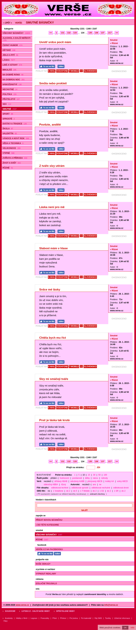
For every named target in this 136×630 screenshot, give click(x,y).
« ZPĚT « (7, 23)
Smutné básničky (40, 22)
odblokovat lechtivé (59, 488)
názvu (95, 478)
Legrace (34, 618)
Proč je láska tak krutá (54, 420)
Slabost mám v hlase (53, 248)
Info (132, 627)
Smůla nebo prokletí (53, 83)
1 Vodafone (58, 491)
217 (110, 33)
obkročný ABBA (51, 484)
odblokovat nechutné (100, 488)
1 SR (116, 491)
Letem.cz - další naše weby (35, 611)
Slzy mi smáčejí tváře (53, 379)
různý (63, 484)
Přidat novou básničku (49, 520)
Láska (9, 60)
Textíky (108, 618)
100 (105, 475)
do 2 (68, 491)
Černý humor (12, 45)
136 (96, 33)
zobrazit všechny (97, 494)
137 (102, 33)
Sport (8, 114)
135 (90, 33)
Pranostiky (45, 618)
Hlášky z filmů (21, 618)
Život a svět (12, 163)
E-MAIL (51, 71)
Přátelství (11, 99)
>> (117, 33)
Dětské (9, 50)
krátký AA (109, 481)
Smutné (10, 109)
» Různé (114, 43)
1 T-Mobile (85, 491)
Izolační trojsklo (46, 583)
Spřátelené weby (65, 611)
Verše (18, 23)
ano (94, 484)
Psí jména (74, 618)
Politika (9, 94)
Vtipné (8, 153)
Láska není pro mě (51, 207)
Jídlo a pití (10, 55)
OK (125, 628)
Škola (8, 128)
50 (99, 475)
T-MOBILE (74, 71)
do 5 (75, 491)
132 (69, 33)
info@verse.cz (111, 605)
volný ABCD (122, 481)
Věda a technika (13, 143)
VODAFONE (62, 71)
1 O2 (102, 491)
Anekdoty (9, 618)
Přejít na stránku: (75, 467)
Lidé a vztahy (12, 65)
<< (51, 33)
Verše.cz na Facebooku (49, 549)
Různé (8, 168)
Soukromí (10, 611)
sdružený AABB (77, 481)
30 (94, 475)
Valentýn (10, 133)
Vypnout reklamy (46, 574)
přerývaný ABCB (94, 481)
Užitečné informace (122, 618)
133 (75, 33)
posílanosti (77, 478)
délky (87, 478)
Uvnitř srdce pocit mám (55, 42)
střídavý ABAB (60, 481)
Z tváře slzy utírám (51, 165)
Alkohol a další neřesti (16, 39)
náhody (104, 478)
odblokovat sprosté (79, 488)
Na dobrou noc (14, 79)
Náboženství (12, 84)
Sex (7, 104)
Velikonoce (11, 148)
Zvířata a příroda (15, 158)
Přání (54, 618)
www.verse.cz (22, 605)
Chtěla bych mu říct (52, 337)
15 (89, 475)
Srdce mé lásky (49, 289)
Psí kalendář (86, 618)
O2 (81, 71)
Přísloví (63, 618)
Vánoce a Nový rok (16, 138)
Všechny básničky (16, 33)
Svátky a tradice (15, 124)
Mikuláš (9, 70)
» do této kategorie (47, 525)
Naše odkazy (43, 564)
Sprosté (9, 119)
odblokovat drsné (121, 488)
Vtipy (5, 621)
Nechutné (10, 89)
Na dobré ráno (13, 75)
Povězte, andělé (50, 124)
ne (100, 484)
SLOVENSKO (90, 71)
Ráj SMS (98, 618)
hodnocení (64, 478)
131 (62, 33)
